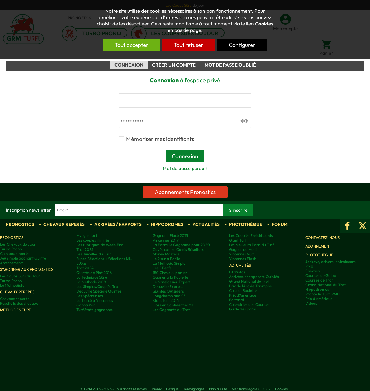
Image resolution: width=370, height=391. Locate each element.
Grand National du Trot (249, 281)
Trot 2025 (84, 249)
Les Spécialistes (89, 295)
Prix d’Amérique (318, 298)
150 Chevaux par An (170, 272)
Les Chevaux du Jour (18, 244)
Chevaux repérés (64, 224)
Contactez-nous (322, 237)
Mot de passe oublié (230, 65)
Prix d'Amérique (242, 295)
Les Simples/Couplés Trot (98, 286)
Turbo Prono (11, 248)
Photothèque (245, 224)
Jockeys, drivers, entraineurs (330, 261)
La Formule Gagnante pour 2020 (181, 244)
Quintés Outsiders (168, 291)
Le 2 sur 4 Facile (166, 258)
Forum (280, 224)
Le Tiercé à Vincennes (94, 300)
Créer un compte (174, 65)
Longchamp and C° (169, 295)
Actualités (206, 224)
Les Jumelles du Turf (93, 254)
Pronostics (20, 224)
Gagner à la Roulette (170, 277)
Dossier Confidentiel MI (173, 305)
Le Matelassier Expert (171, 281)
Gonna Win (85, 305)
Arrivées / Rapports (118, 224)
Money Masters (166, 254)
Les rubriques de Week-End (99, 244)
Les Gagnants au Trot (171, 309)
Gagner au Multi (243, 249)
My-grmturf (86, 235)
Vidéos (311, 303)
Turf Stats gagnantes (94, 309)
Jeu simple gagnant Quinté (23, 258)
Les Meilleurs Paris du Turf (251, 244)
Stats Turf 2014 (166, 300)
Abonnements (12, 262)
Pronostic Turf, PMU (322, 294)
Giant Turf (238, 240)
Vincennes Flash (242, 258)
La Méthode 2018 (91, 281)
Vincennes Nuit (241, 254)
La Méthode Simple (169, 263)
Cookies (264, 24)
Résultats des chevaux (19, 303)
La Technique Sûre (91, 277)
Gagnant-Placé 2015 (170, 235)
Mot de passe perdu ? (185, 168)
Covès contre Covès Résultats (178, 249)
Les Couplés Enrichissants (251, 235)
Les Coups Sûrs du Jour (20, 276)
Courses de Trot (319, 280)
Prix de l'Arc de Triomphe (250, 286)
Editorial (236, 299)
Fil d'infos (237, 272)
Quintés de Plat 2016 (94, 272)
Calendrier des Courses (249, 304)
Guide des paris (242, 309)
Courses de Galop (320, 275)
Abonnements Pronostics (185, 192)
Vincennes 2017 (166, 240)
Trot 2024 (85, 268)
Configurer (242, 44)
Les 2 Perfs (162, 268)
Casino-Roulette (243, 290)
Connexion (128, 65)
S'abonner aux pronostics (26, 269)
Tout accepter (131, 44)
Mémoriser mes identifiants (160, 138)
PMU (309, 266)
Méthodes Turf (15, 310)
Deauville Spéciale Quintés (98, 291)
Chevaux (312, 270)
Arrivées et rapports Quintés (254, 276)
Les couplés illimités (93, 240)
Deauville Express (168, 286)
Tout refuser (188, 44)
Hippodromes (167, 224)
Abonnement (318, 246)
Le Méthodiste (12, 285)
